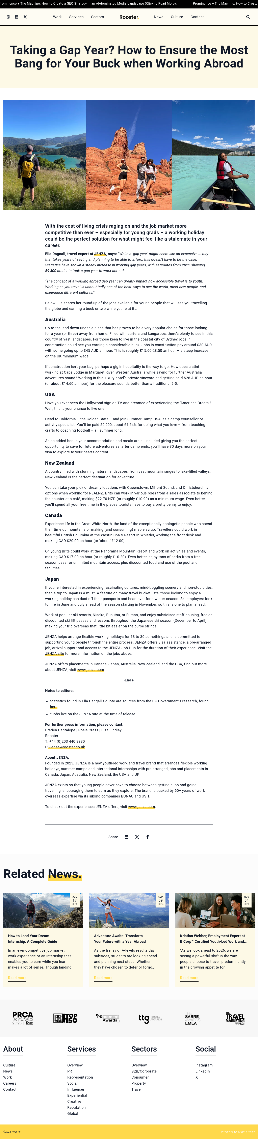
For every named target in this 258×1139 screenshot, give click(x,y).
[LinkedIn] (16, 16)
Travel (136, 1089)
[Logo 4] (150, 1018)
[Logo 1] (23, 1018)
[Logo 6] (235, 1018)
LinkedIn (203, 1071)
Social (72, 1083)
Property (138, 1083)
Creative (74, 1101)
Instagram (204, 1065)
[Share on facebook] (148, 837)
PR (69, 1071)
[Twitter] (25, 16)
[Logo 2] (65, 1018)
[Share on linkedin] (127, 837)
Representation (80, 1077)
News (8, 1071)
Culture (9, 1065)
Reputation (76, 1107)
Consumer (140, 1077)
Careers (9, 1083)
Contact (10, 1089)
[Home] (129, 17)
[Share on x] (137, 837)
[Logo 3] (108, 1018)
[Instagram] (8, 16)
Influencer (75, 1089)
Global (72, 1113)
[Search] (248, 16)
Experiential (77, 1095)
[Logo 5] (193, 1018)
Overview (75, 1065)
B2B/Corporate (144, 1071)
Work (7, 1077)
